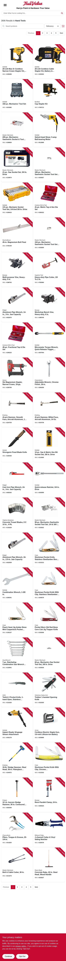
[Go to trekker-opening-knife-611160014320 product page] (49, 690)
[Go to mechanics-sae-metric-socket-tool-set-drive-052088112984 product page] (49, 235)
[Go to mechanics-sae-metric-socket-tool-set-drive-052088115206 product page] (17, 130)
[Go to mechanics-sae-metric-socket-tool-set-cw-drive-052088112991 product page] (49, 165)
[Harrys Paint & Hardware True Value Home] (33, 4)
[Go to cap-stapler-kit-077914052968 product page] (49, 95)
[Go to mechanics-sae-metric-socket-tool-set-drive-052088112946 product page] (49, 515)
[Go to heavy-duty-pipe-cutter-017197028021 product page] (49, 270)
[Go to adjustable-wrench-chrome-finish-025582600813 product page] (49, 375)
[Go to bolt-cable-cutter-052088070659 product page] (17, 865)
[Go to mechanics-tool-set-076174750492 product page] (17, 95)
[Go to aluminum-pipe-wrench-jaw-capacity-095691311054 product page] (17, 305)
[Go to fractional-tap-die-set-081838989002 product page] (17, 340)
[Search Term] (33, 13)
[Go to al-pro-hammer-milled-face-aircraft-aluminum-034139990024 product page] (49, 410)
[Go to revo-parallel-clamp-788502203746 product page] (49, 795)
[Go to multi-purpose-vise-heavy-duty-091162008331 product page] (17, 270)
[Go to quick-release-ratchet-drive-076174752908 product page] (49, 480)
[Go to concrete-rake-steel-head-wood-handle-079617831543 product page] (49, 865)
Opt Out (22, 956)
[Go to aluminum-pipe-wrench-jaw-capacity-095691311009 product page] (17, 550)
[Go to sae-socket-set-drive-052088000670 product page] (17, 165)
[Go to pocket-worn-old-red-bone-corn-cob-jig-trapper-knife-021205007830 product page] (49, 620)
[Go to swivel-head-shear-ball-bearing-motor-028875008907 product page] (49, 130)
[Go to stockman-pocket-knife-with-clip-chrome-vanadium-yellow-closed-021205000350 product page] (49, 760)
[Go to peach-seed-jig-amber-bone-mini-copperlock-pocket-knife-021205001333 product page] (17, 620)
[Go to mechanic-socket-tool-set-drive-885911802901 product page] (17, 200)
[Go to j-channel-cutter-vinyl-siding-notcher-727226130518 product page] (49, 830)
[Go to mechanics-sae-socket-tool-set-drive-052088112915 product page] (49, 655)
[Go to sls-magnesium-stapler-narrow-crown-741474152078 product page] (17, 375)
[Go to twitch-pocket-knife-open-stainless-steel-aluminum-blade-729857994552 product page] (17, 690)
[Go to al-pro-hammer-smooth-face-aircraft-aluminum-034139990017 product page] (17, 410)
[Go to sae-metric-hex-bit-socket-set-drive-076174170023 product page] (49, 445)
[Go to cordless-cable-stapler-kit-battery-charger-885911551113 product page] (49, 61)
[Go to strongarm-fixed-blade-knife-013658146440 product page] (17, 445)
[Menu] (5, 5)
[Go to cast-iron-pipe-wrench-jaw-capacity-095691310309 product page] (17, 480)
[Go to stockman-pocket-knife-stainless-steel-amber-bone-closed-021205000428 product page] (49, 550)
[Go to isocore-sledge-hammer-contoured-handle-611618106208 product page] (17, 795)
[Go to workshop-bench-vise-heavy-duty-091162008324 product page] (49, 305)
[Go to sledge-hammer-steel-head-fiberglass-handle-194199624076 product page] (17, 760)
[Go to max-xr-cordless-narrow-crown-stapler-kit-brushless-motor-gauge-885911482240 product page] (17, 61)
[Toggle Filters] (63, 26)
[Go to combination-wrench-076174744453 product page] (17, 585)
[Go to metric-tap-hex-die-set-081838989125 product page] (49, 200)
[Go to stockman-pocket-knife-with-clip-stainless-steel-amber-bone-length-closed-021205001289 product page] (49, 585)
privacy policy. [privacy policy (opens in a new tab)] (20, 946)
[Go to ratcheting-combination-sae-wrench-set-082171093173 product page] (17, 655)
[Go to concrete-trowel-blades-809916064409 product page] (17, 515)
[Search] (62, 13)
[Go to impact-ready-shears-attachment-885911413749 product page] (17, 725)
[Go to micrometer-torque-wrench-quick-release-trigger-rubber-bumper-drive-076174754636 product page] (49, 340)
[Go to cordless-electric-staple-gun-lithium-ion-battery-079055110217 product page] (49, 725)
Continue (8, 956)
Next (61, 33)
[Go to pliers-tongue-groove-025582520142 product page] (17, 830)
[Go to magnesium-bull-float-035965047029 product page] (17, 235)
